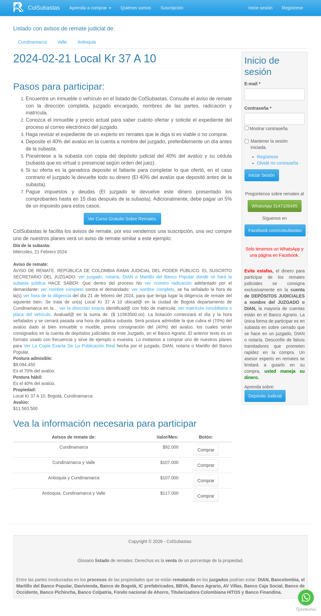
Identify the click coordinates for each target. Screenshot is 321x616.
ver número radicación (168, 283)
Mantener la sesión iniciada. (266, 144)
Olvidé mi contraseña (277, 163)
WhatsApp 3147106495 (274, 205)
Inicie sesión (260, 7)
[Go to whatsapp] (306, 597)
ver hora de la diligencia (47, 295)
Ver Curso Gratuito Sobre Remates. (122, 218)
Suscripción (171, 7)
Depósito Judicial (265, 395)
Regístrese (292, 7)
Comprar (205, 449)
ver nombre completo (62, 289)
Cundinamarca (32, 42)
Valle (62, 42)
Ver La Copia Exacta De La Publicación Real (69, 345)
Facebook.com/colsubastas (275, 230)
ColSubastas (44, 8)
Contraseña (258, 108)
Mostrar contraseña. (267, 128)
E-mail (252, 83)
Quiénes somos (136, 7)
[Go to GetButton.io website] (306, 610)
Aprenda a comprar (90, 7)
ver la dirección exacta (82, 308)
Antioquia (86, 42)
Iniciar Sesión (262, 175)
